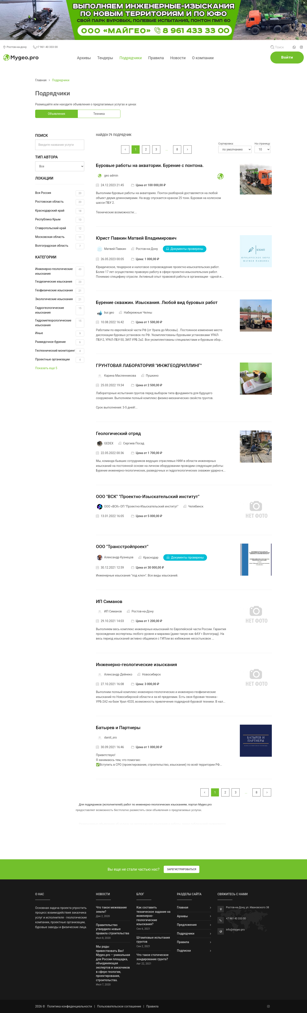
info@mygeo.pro (235, 929)
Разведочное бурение (59, 342)
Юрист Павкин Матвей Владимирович (136, 238)
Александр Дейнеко (118, 674)
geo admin (111, 175)
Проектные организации (59, 360)
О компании (203, 58)
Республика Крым (59, 220)
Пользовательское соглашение (119, 1006)
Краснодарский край (59, 211)
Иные (59, 333)
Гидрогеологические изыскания (59, 310)
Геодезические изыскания (59, 282)
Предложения (187, 924)
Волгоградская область (59, 246)
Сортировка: (225, 143)
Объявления (56, 113)
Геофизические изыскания (59, 291)
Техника (99, 113)
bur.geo (109, 312)
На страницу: (262, 143)
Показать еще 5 (46, 368)
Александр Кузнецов (118, 557)
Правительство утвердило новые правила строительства (112, 929)
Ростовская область (59, 202)
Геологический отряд (118, 433)
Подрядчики (131, 58)
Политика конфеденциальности (69, 1006)
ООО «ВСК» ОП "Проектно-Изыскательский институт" (141, 506)
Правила (156, 58)
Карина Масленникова (120, 375)
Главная (40, 80)
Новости (178, 58)
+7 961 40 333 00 (45, 47)
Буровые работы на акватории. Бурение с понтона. (150, 165)
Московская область (59, 237)
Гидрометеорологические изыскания (59, 323)
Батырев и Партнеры (118, 727)
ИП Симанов (109, 601)
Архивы (84, 58)
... (166, 149)
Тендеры (105, 58)
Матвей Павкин (115, 249)
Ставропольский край (59, 229)
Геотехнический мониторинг (59, 351)
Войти (287, 57)
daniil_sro (110, 737)
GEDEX (108, 443)
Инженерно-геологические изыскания (59, 271)
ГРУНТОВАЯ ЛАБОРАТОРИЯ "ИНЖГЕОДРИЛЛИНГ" (149, 365)
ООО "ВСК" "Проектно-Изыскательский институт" (147, 496)
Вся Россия (59, 193)
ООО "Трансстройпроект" (122, 546)
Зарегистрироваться (181, 869)
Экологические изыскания (59, 299)
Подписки (184, 950)
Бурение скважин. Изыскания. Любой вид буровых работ (156, 302)
